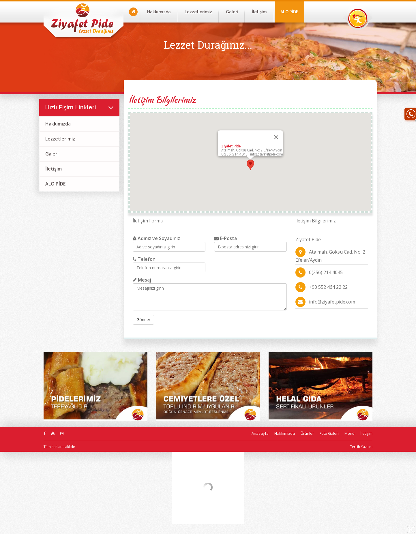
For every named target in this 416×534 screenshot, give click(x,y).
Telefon (144, 259)
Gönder (143, 319)
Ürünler (307, 433)
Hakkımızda (159, 12)
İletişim (259, 12)
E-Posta (225, 238)
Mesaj (142, 280)
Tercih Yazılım (361, 446)
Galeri (232, 12)
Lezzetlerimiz (198, 12)
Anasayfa (260, 433)
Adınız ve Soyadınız (156, 238)
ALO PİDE (289, 12)
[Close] (276, 137)
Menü (349, 433)
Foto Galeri (329, 433)
